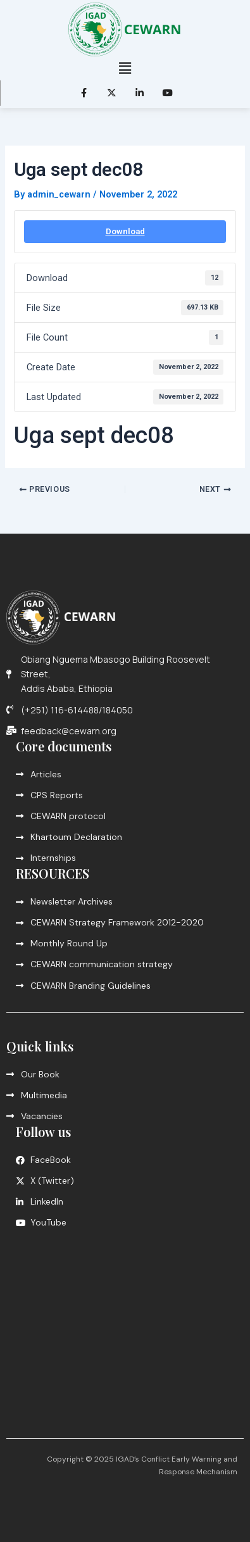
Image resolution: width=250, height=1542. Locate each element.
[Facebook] (83, 93)
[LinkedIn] (139, 93)
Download (125, 231)
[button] (124, 68)
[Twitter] (111, 93)
